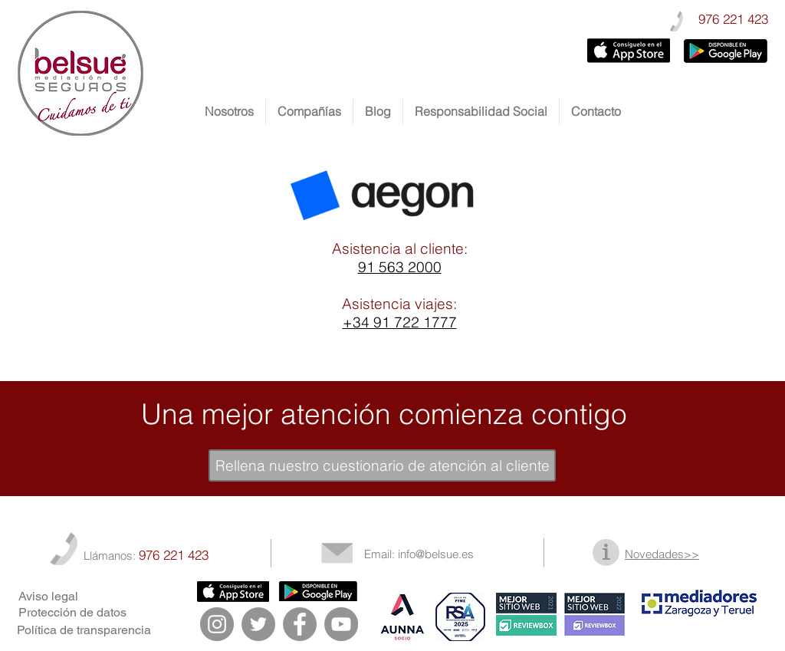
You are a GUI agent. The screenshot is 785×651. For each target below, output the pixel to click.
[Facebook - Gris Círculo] (300, 624)
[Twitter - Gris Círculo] (258, 624)
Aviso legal (48, 596)
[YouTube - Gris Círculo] (341, 624)
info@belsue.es (436, 554)
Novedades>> (662, 554)
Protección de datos (72, 612)
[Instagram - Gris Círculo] (217, 624)
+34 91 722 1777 (400, 322)
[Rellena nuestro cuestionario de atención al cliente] (382, 465)
